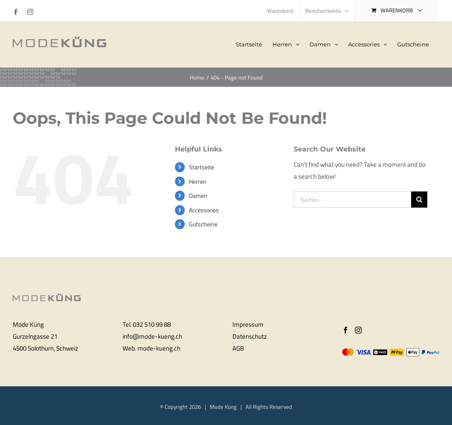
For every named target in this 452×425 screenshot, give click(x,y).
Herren (197, 181)
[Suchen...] (352, 199)
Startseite (201, 167)
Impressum (247, 324)
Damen (198, 195)
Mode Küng (223, 406)
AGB (238, 348)
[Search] (419, 199)
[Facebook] (345, 330)
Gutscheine (203, 224)
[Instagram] (358, 330)
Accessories (204, 209)
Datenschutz (249, 336)
